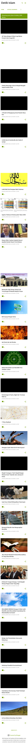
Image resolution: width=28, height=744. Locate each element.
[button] (25, 43)
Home (2, 9)
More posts (14, 730)
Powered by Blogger (14, 735)
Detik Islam (8, 2)
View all (4, 17)
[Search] (22, 3)
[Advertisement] (14, 57)
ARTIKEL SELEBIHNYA (12, 9)
